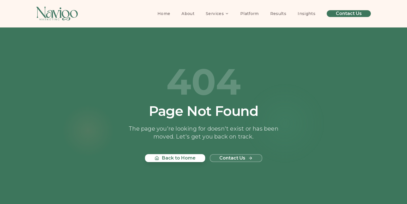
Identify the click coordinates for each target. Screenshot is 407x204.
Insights (306, 13)
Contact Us (349, 13)
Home (163, 13)
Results (278, 13)
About (187, 13)
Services (217, 13)
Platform (249, 13)
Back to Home (175, 158)
